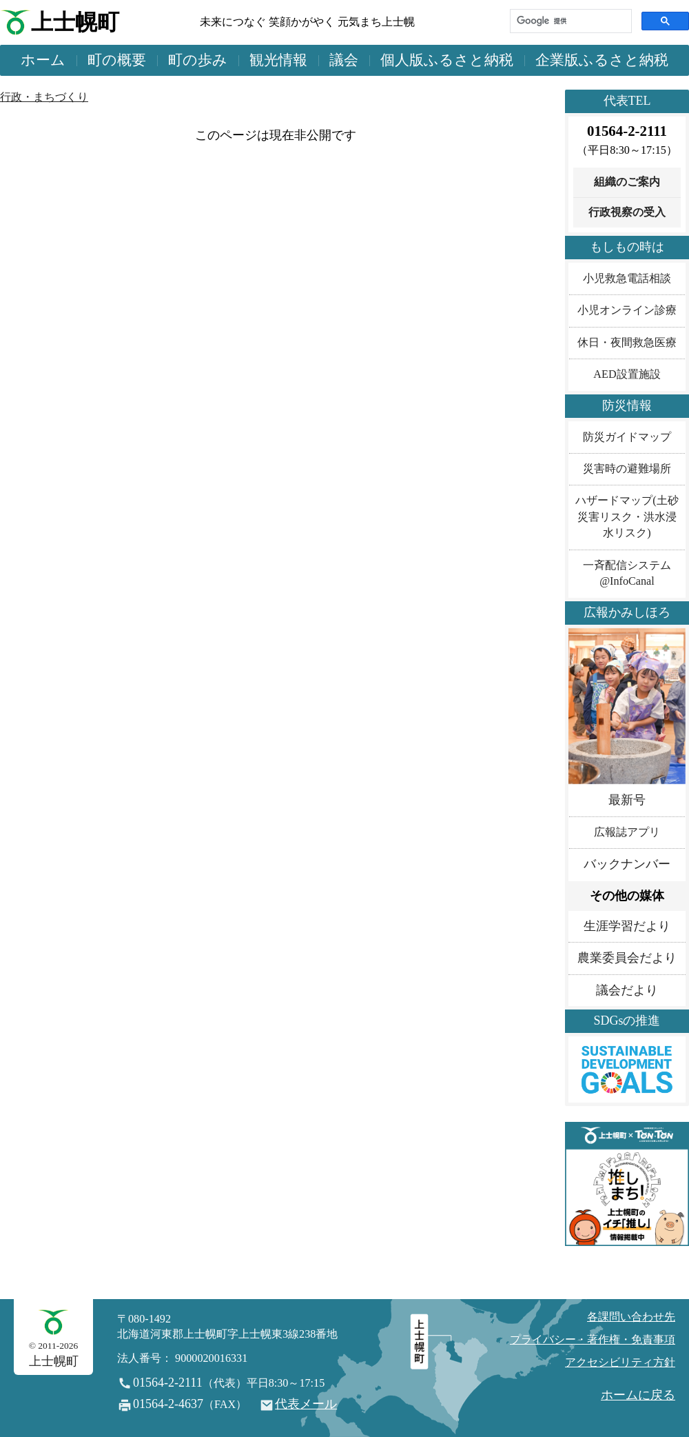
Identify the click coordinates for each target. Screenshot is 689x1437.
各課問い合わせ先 (631, 1317)
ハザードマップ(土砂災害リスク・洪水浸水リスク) (626, 516)
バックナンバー (627, 864)
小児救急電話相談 (627, 278)
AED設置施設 (626, 374)
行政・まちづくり (44, 97)
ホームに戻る (638, 1395)
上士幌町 (75, 22)
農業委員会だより (627, 958)
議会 (343, 60)
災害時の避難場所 (627, 469)
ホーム (43, 60)
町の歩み (197, 60)
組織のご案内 (627, 182)
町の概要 (117, 60)
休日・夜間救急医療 (627, 342)
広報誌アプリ (627, 832)
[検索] (569, 21)
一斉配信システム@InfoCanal (627, 573)
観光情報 (278, 60)
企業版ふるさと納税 (601, 60)
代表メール (306, 1404)
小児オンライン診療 (627, 310)
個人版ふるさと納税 (446, 60)
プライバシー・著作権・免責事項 (592, 1340)
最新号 (627, 800)
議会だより (627, 990)
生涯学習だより (627, 926)
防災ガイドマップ (627, 437)
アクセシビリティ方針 (620, 1362)
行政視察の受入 (627, 212)
